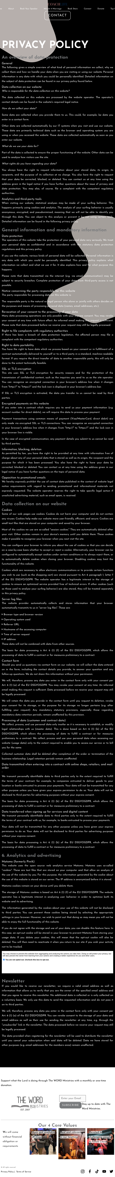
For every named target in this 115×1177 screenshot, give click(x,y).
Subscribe (70, 1105)
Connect (87, 9)
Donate (100, 9)
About (11, 9)
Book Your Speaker (29, 9)
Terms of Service (23, 1172)
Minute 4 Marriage (52, 9)
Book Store (73, 9)
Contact (57, 15)
